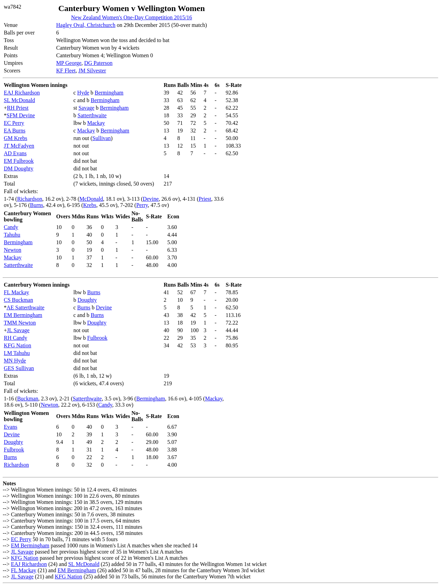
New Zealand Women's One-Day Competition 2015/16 (131, 17)
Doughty (87, 300)
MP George (68, 63)
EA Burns (14, 130)
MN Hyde (15, 361)
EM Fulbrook (19, 161)
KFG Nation (17, 345)
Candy (11, 227)
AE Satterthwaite (25, 307)
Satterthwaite (92, 115)
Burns (36, 205)
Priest (205, 199)
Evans (10, 427)
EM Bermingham (23, 315)
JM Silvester (92, 70)
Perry (142, 205)
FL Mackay (16, 292)
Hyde (83, 93)
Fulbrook (97, 338)
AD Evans (15, 153)
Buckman (27, 398)
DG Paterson (98, 63)
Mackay (96, 123)
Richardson (29, 199)
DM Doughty (18, 168)
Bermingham (109, 93)
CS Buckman (18, 300)
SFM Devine (21, 115)
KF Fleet (65, 70)
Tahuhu (12, 235)
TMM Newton (20, 323)
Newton (12, 250)
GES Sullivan (19, 368)
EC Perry (14, 123)
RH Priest (18, 108)
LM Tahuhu (17, 353)
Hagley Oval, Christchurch (85, 25)
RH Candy (15, 338)
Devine (150, 199)
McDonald (91, 199)
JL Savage (18, 330)
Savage (86, 108)
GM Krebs (15, 138)
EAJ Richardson (22, 93)
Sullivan (101, 138)
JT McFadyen (19, 146)
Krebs (89, 205)
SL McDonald (19, 100)
